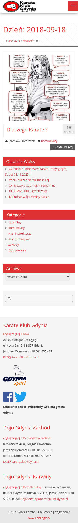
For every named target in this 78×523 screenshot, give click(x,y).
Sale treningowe (19, 239)
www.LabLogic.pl (39, 518)
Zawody (13, 245)
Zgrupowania (17, 250)
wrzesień (28, 40)
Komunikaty (49, 141)
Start (9, 40)
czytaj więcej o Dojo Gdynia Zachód (27, 438)
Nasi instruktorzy (19, 233)
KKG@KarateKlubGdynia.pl (21, 357)
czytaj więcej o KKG (16, 334)
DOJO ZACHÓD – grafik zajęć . (29, 191)
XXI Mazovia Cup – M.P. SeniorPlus (32, 186)
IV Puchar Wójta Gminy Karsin (29, 197)
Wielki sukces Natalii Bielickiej (29, 180)
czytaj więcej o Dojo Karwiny (22, 487)
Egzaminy (14, 222)
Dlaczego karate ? (27, 129)
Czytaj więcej (62, 147)
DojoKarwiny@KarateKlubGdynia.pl (44, 499)
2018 (17, 40)
